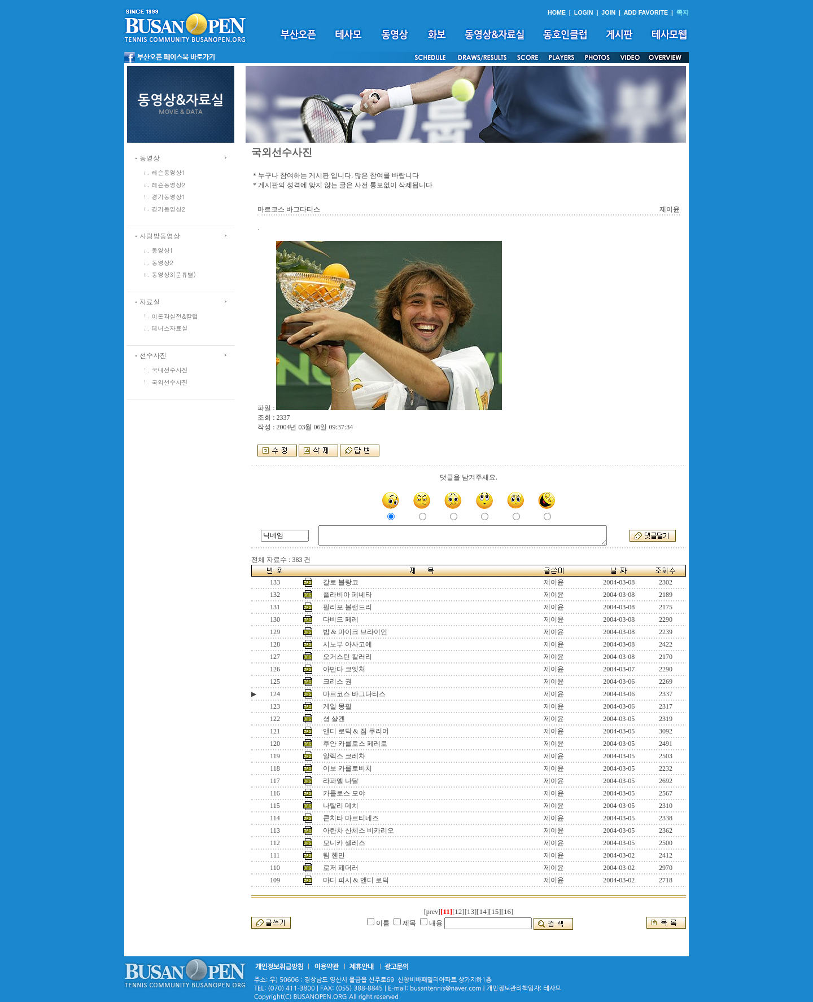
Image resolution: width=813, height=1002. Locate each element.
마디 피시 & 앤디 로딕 (356, 880)
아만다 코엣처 (344, 669)
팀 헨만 (334, 855)
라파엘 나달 (341, 781)
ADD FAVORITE (646, 12)
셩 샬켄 (334, 719)
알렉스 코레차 (344, 756)
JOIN (608, 12)
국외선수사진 (170, 382)
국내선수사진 (170, 370)
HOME (557, 12)
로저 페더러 (341, 868)
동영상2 (162, 262)
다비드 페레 (341, 619)
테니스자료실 (170, 328)
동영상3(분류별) (174, 274)
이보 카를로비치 (347, 768)
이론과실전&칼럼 (175, 316)
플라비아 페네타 (347, 595)
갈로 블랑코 (341, 582)
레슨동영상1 (169, 172)
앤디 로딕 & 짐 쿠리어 (356, 731)
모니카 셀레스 (344, 843)
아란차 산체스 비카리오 (358, 830)
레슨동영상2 (169, 185)
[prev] (432, 912)
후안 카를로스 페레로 (355, 744)
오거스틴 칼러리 (347, 657)
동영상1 (162, 250)
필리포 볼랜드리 (347, 607)
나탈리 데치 (341, 806)
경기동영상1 (169, 196)
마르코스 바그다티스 (354, 694)
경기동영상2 (169, 209)
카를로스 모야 (344, 793)
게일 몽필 (337, 706)
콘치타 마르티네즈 (351, 818)
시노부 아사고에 (347, 644)
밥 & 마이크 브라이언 (355, 632)
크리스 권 (337, 681)
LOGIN (583, 12)
